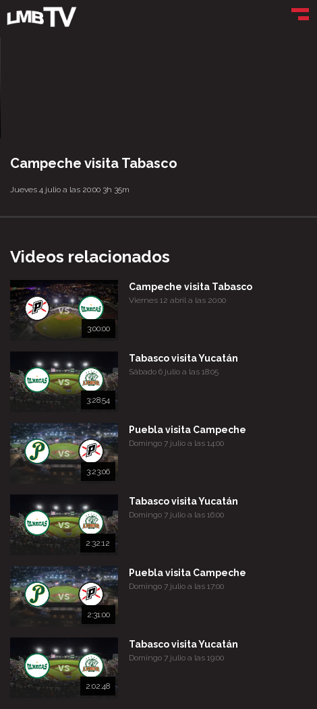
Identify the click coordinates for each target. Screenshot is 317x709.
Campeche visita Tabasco (190, 286)
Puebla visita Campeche (187, 429)
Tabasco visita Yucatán (183, 358)
